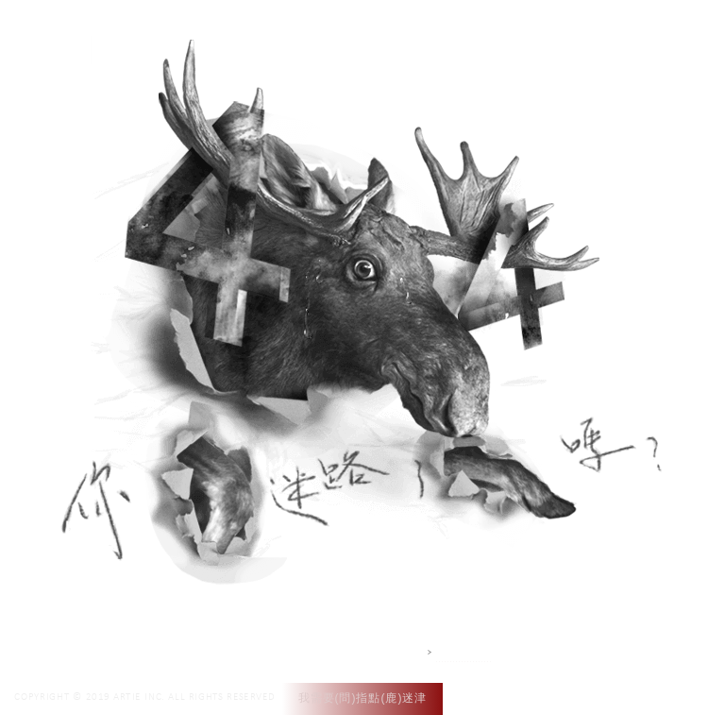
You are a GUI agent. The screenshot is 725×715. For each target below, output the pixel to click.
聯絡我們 (571, 36)
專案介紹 (490, 36)
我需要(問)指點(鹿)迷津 (363, 698)
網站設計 (464, 652)
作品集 (417, 36)
